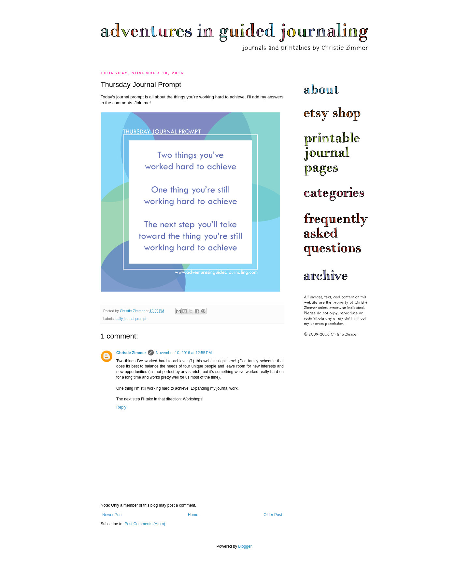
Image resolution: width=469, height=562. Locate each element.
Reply (121, 407)
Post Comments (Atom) (144, 524)
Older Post (272, 514)
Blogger (244, 546)
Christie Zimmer (131, 353)
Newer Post (112, 514)
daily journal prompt (131, 319)
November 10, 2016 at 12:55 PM (184, 353)
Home (193, 514)
